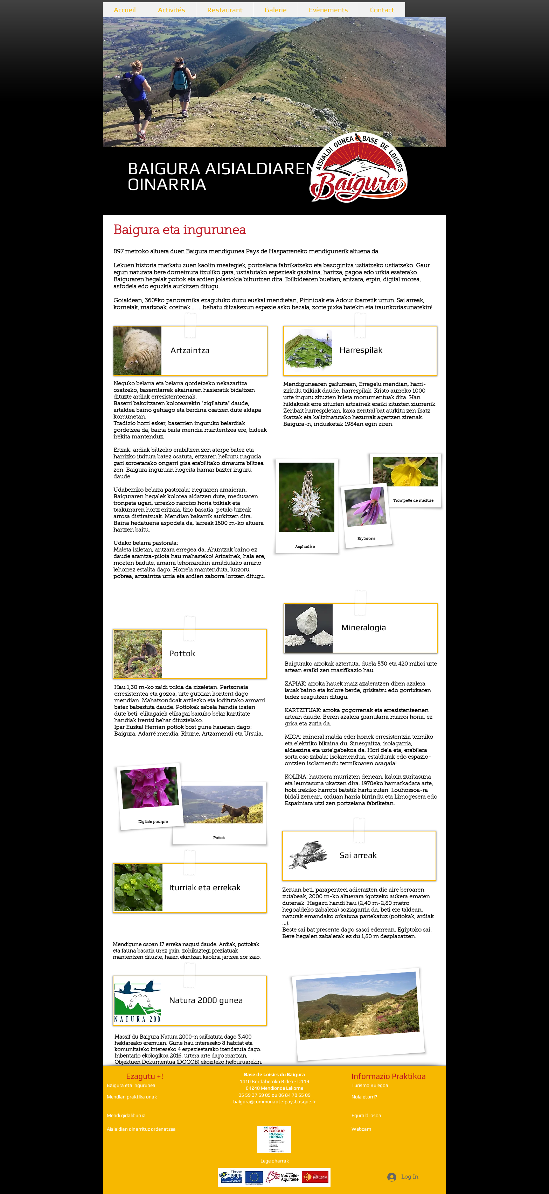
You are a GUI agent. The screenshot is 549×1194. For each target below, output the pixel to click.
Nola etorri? (364, 1097)
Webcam (361, 1129)
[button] (274, 82)
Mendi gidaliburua (126, 1115)
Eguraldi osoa (366, 1115)
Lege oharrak (274, 1161)
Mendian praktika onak (132, 1097)
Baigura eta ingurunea (131, 1085)
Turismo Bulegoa (370, 1085)
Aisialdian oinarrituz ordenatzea (141, 1129)
